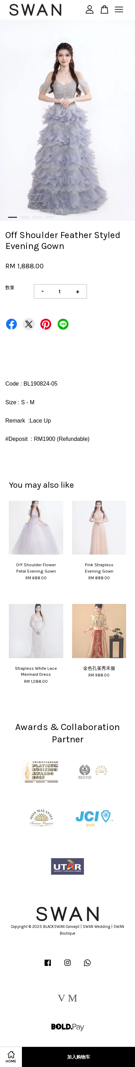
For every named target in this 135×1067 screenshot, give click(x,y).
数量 (9, 287)
